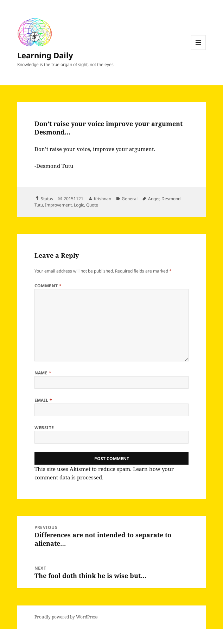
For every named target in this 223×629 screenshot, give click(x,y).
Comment (48, 286)
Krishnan (102, 199)
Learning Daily (45, 55)
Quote (92, 205)
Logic (79, 205)
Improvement (58, 205)
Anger (153, 199)
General (130, 199)
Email (43, 400)
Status (47, 199)
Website (44, 428)
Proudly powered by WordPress (65, 617)
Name (43, 373)
